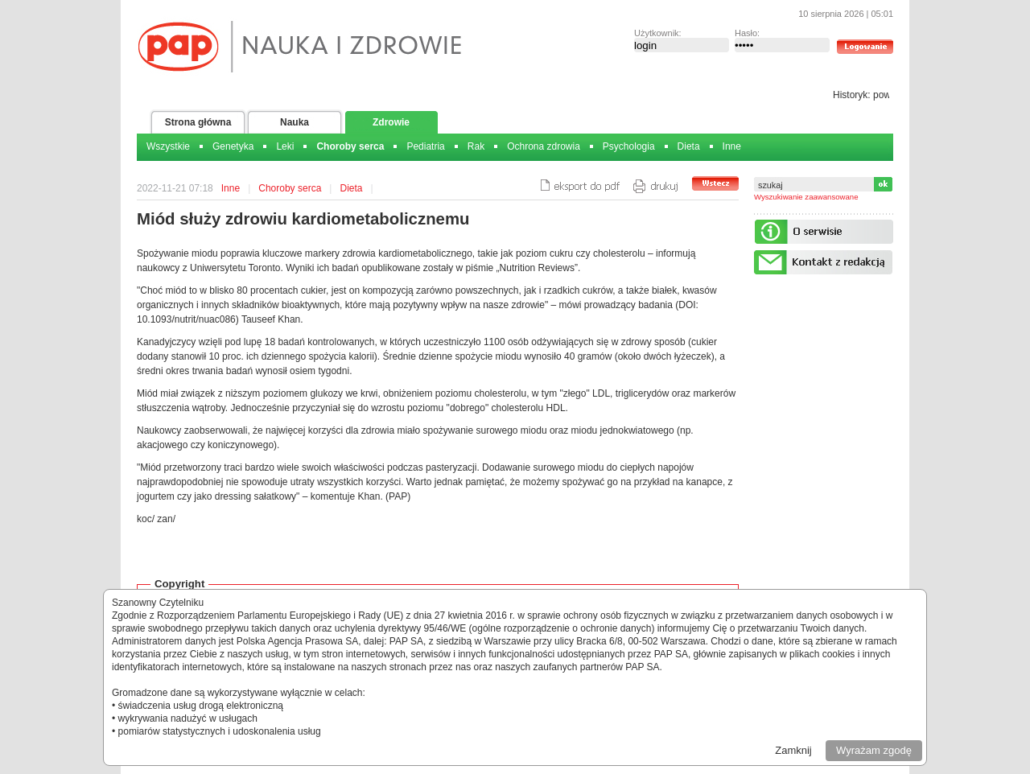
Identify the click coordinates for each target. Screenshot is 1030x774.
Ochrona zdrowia (543, 146)
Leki (285, 146)
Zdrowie (391, 122)
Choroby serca (350, 146)
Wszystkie (168, 146)
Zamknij (793, 750)
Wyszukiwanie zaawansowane (806, 196)
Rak (476, 146)
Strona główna (198, 122)
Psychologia (629, 146)
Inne (732, 146)
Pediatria (425, 146)
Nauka (294, 122)
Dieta (689, 146)
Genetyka (232, 146)
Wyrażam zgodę (874, 750)
